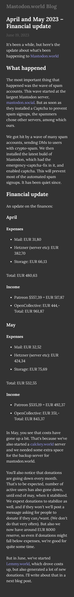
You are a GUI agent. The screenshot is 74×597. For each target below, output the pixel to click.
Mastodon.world (44, 56)
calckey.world (42, 444)
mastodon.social (20, 102)
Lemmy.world (18, 563)
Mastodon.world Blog (31, 6)
